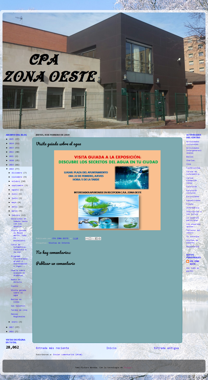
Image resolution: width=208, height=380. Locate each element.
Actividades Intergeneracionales (194, 150)
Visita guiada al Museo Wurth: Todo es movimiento (18, 236)
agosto (16, 190)
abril (15, 207)
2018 (12, 169)
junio (15, 198)
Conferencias (193, 168)
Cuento (14, 286)
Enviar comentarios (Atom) (67, 355)
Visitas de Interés (59, 243)
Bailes (189, 157)
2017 (12, 327)
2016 (12, 332)
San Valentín (18, 306)
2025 (12, 139)
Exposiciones (193, 201)
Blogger (128, 368)
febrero (16, 215)
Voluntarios (192, 247)
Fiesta (189, 204)
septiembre (18, 186)
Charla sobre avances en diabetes (18, 273)
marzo (15, 211)
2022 (12, 152)
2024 (12, 144)
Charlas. (191, 161)
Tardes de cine (19, 310)
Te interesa (192, 237)
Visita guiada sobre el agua (18, 292)
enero (15, 322)
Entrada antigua (166, 348)
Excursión (191, 187)
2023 (12, 148)
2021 (12, 156)
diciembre (17, 173)
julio (15, 194)
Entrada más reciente (52, 348)
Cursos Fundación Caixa (191, 180)
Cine (188, 164)
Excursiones (192, 197)
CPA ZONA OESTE (194, 262)
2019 (12, 165)
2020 (12, 161)
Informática (192, 208)
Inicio (111, 348)
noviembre (17, 177)
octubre (16, 181)
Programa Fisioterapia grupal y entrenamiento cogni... (19, 261)
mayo (14, 203)
